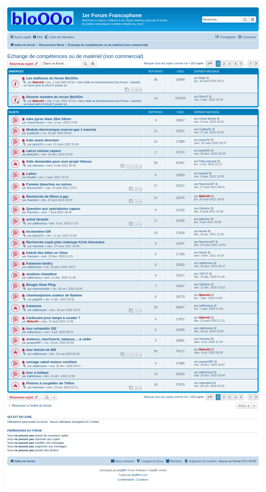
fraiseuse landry (39, 263)
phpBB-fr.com (140, 475)
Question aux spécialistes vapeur (53, 209)
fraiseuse (33, 306)
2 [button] (224, 63)
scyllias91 (33, 133)
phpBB (121, 470)
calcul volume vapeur (43, 151)
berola (203, 231)
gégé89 (37, 299)
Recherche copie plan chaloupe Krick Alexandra (65, 242)
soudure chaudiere (41, 274)
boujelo (31, 177)
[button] (210, 63)
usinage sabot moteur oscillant (51, 362)
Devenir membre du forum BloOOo (54, 97)
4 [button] (235, 63)
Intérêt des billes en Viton (47, 253)
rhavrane (38, 165)
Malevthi (38, 82)
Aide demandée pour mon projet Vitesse (59, 161)
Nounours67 (35, 187)
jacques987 (34, 342)
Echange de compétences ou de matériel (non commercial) (75, 56)
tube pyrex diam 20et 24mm (48, 119)
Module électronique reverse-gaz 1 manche (61, 129)
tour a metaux (37, 373)
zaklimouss (39, 223)
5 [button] (241, 63)
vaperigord (205, 382)
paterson (204, 218)
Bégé (202, 77)
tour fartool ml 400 (41, 350)
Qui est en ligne (19, 416)
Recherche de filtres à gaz (47, 196)
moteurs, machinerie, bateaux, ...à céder (58, 339)
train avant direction (42, 140)
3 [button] (229, 63)
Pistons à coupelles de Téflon (50, 383)
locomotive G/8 (38, 231)
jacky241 (38, 144)
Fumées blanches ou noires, (49, 184)
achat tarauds (37, 219)
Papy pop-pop (208, 161)
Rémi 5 (203, 96)
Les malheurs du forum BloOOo (52, 78)
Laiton (31, 174)
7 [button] (250, 63)
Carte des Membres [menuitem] (62, 37)
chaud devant (35, 122)
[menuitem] (37, 37)
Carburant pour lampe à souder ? (53, 318)
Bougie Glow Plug (41, 285)
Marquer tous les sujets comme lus (166, 63)
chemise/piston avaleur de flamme (54, 295)
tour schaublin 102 (41, 328)
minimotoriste (40, 288)
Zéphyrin (204, 208)
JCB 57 (203, 273)
